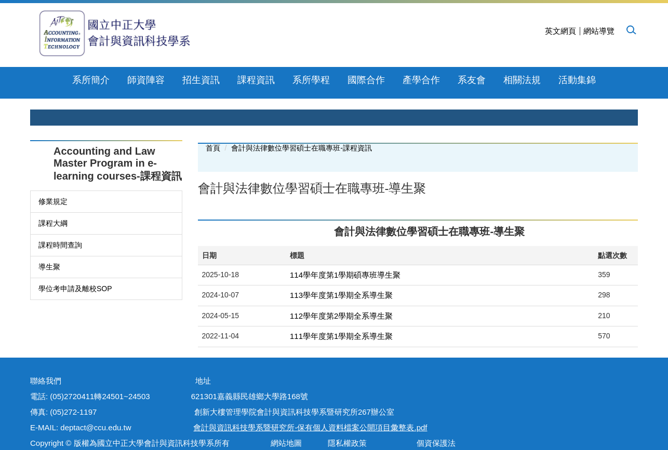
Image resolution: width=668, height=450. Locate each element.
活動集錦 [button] (604, 80)
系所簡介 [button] (64, 80)
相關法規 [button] (494, 80)
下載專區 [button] (549, 80)
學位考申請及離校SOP (75, 267)
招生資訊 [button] (173, 80)
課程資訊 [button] (228, 80)
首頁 (213, 126)
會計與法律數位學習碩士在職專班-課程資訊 (301, 126)
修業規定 (53, 179)
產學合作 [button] (393, 80)
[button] (630, 29)
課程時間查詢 (60, 223)
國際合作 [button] (338, 80)
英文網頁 (560, 30)
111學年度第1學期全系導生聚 (341, 314)
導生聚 (49, 245)
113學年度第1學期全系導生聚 (341, 273)
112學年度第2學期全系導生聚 (341, 294)
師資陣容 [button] (118, 80)
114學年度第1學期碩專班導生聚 (345, 253)
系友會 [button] (444, 80)
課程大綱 (53, 201)
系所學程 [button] (283, 80)
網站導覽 (598, 30)
